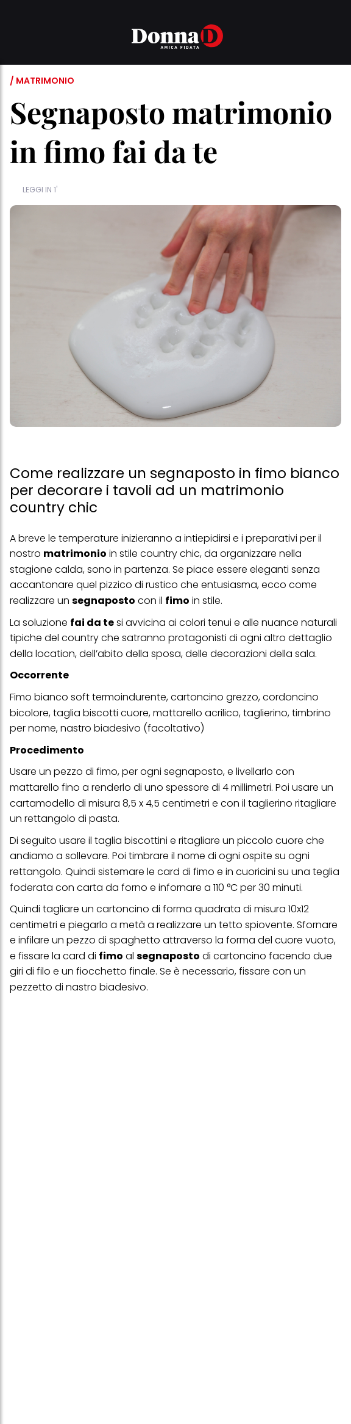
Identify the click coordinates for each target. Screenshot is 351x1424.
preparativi (271, 538)
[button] (17, 38)
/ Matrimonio (42, 80)
